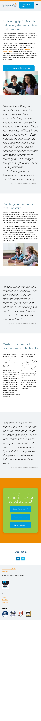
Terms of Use (6, 571)
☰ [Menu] (37, 5)
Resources (5, 602)
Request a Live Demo (26, 5)
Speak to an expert (20, 509)
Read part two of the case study (18, 68)
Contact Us (5, 597)
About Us (5, 600)
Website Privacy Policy (9, 569)
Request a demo (20, 517)
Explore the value (21, 525)
